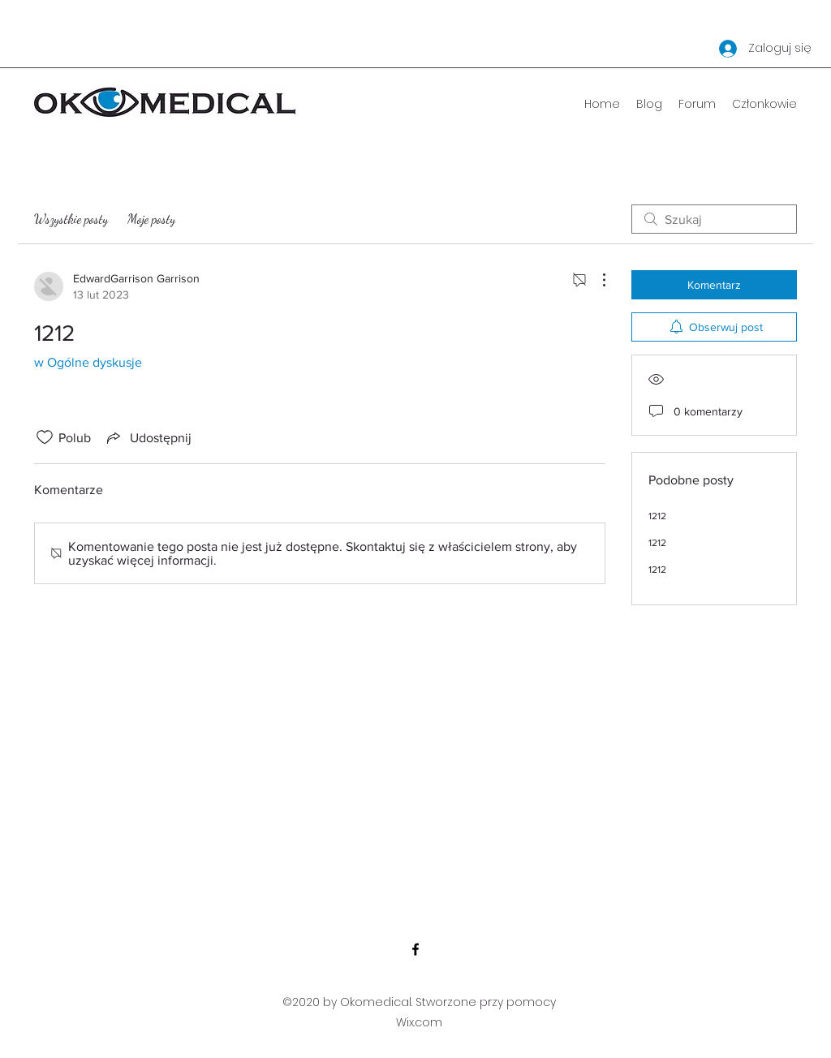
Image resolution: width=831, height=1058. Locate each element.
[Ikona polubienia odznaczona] (44, 437)
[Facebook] (415, 949)
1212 (657, 516)
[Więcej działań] (595, 280)
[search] (714, 219)
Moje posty (151, 218)
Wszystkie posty (71, 218)
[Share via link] (148, 437)
